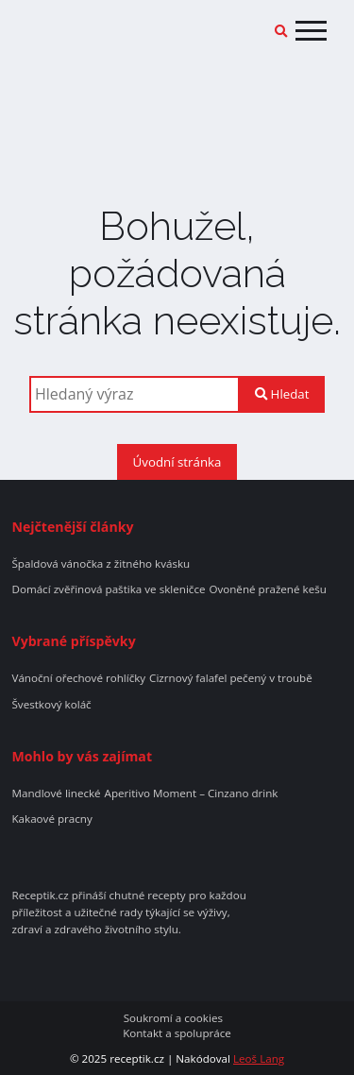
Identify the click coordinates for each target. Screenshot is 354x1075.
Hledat (282, 393)
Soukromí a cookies (173, 1018)
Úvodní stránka (177, 461)
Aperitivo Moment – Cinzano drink (191, 793)
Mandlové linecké (55, 793)
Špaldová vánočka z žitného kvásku (100, 564)
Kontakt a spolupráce (177, 1033)
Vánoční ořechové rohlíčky (78, 678)
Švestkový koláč (51, 704)
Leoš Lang (258, 1058)
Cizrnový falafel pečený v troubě (230, 678)
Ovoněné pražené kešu (267, 589)
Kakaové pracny (51, 819)
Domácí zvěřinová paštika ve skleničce (108, 589)
